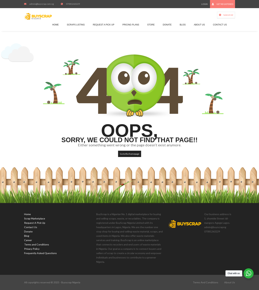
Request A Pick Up (103, 24)
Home (55, 24)
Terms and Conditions (36, 244)
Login (204, 4)
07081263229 (212, 231)
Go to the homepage (129, 153)
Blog (183, 24)
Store (151, 24)
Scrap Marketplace (34, 218)
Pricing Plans (130, 24)
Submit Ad (226, 15)
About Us (199, 24)
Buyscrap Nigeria (70, 282)
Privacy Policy (31, 248)
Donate (167, 24)
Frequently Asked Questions (40, 253)
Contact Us (220, 24)
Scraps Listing (76, 24)
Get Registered (222, 4)
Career (28, 240)
